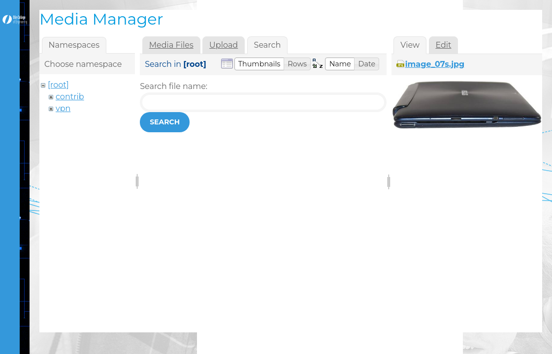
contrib (70, 96)
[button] (259, 64)
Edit (443, 45)
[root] (58, 84)
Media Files (171, 45)
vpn (63, 108)
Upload (223, 45)
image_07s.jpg (435, 64)
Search (165, 122)
